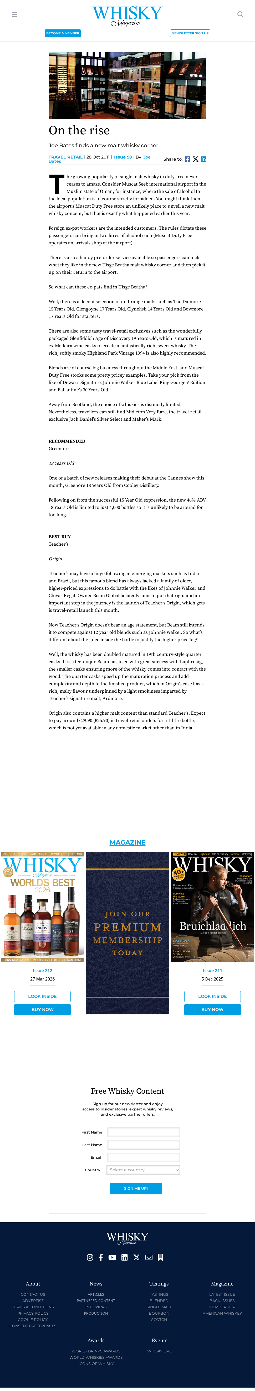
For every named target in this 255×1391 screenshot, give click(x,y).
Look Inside (42, 996)
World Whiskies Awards (96, 1357)
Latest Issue (222, 1294)
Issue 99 (123, 157)
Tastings (159, 1294)
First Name (91, 1132)
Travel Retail (67, 157)
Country (92, 1170)
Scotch (159, 1319)
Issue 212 (42, 970)
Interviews (95, 1306)
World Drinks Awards (96, 1351)
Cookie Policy (33, 1319)
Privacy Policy (33, 1313)
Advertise (33, 1300)
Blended (159, 1300)
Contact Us (33, 1294)
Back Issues (222, 1300)
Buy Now (43, 1009)
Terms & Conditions (33, 1307)
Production (96, 1313)
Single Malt (159, 1307)
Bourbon (159, 1313)
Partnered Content (96, 1300)
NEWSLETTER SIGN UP (190, 33)
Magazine (128, 842)
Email (96, 1157)
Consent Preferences (33, 1326)
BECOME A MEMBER (62, 33)
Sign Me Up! (136, 1188)
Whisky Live (159, 1351)
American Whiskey (222, 1313)
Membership (222, 1307)
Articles (96, 1294)
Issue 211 (212, 970)
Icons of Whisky (96, 1363)
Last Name (92, 1144)
